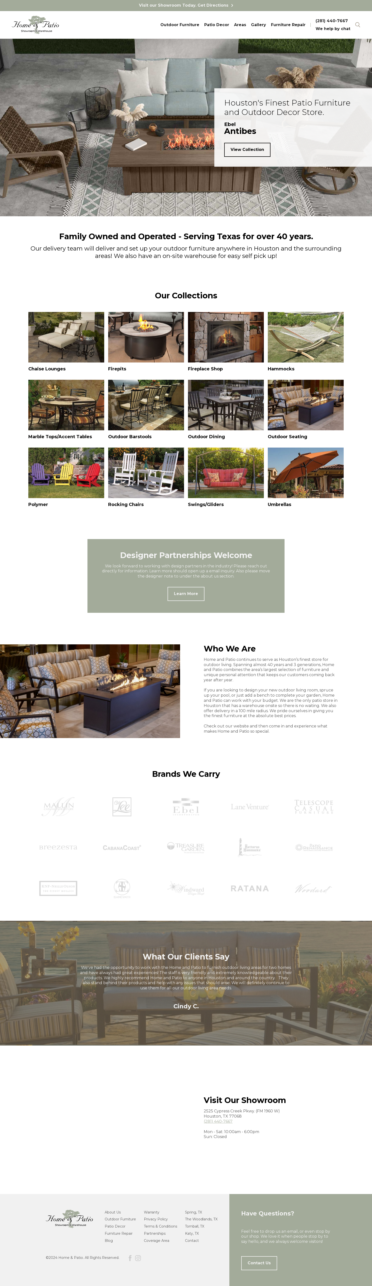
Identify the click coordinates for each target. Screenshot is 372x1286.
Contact (192, 1240)
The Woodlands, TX (201, 1219)
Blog (109, 1240)
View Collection (247, 149)
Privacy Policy (156, 1219)
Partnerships (155, 1233)
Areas (240, 24)
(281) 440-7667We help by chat (333, 24)
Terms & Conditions (160, 1226)
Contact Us (259, 1263)
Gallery (258, 24)
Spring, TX (193, 1212)
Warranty (151, 1212)
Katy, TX (192, 1233)
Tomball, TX (194, 1226)
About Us (113, 1212)
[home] (35, 25)
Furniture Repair (288, 24)
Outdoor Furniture (179, 24)
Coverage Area (156, 1240)
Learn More (186, 593)
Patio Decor (216, 24)
